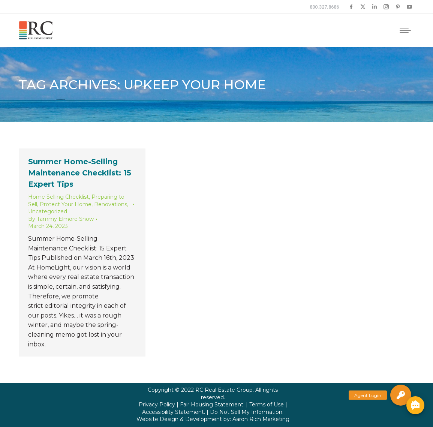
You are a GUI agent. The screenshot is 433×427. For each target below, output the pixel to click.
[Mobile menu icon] (405, 30)
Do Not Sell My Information (246, 412)
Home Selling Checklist (58, 196)
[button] (400, 395)
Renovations (110, 204)
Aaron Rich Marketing (260, 419)
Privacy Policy (157, 404)
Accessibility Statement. (173, 412)
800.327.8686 (324, 7)
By (61, 219)
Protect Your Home (65, 204)
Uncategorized (47, 211)
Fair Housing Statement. (212, 404)
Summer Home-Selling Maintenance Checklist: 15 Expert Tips (79, 173)
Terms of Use (266, 404)
